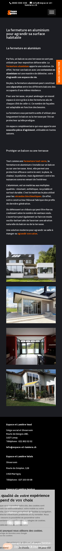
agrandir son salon (27, 233)
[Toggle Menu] (51, 12)
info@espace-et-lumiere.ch (21, 447)
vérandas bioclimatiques (28, 196)
